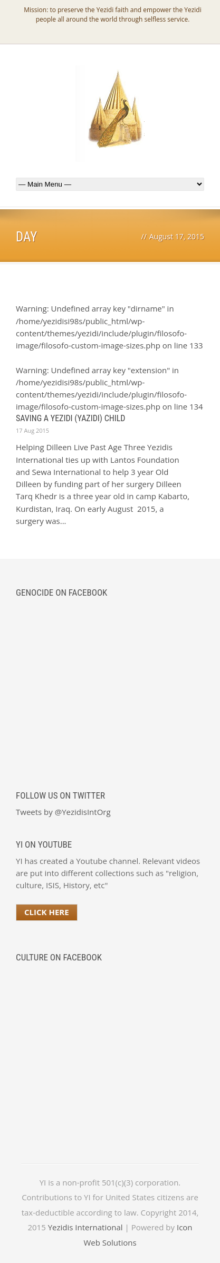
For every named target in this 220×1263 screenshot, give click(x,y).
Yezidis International (85, 1227)
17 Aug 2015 (32, 430)
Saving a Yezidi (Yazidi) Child (70, 418)
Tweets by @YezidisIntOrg (63, 812)
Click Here (46, 912)
